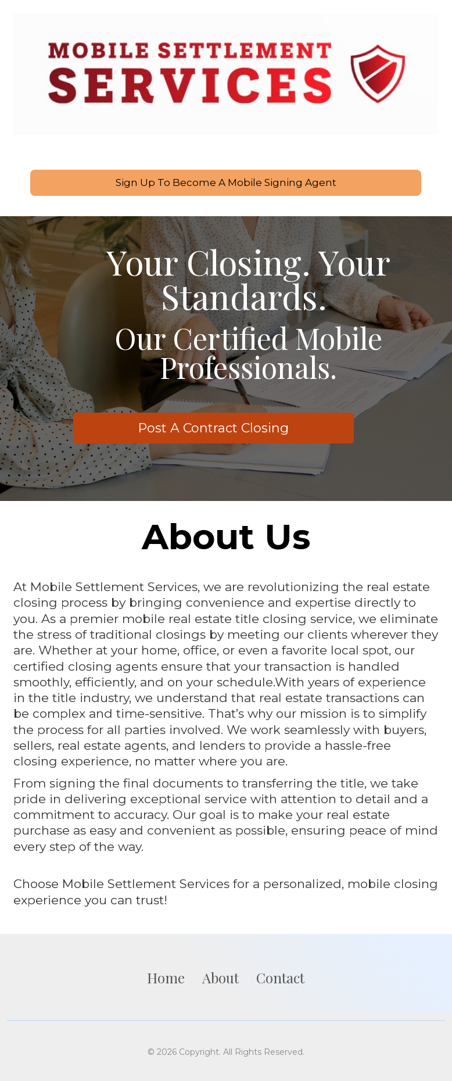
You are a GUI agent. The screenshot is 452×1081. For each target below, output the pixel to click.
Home (166, 976)
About (220, 976)
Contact (280, 976)
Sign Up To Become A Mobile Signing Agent (226, 182)
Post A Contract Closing (213, 428)
